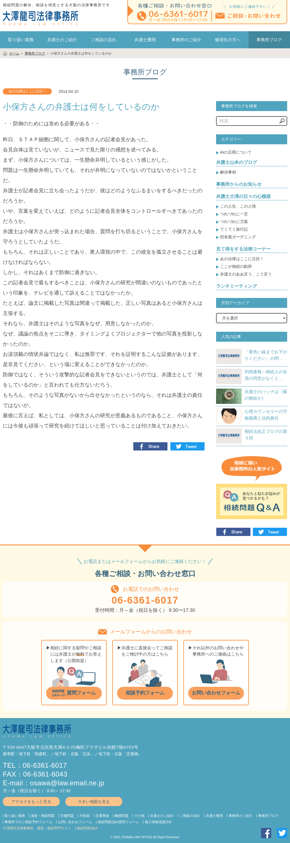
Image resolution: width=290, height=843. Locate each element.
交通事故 (102, 815)
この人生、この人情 (238, 206)
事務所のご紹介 (186, 39)
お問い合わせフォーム (75, 822)
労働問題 (67, 815)
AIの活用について (236, 152)
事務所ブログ (268, 815)
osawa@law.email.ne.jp (67, 783)
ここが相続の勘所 (236, 266)
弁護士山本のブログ (236, 162)
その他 (139, 815)
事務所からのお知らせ (239, 184)
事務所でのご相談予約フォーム (28, 822)
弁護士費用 (145, 39)
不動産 (85, 815)
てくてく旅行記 (234, 229)
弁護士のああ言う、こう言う (246, 274)
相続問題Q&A (87, 828)
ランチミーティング (236, 286)
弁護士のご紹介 (62, 39)
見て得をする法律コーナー (243, 249)
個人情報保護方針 (158, 822)
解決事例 (228, 172)
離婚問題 (122, 815)
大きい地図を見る (94, 801)
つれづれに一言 (234, 214)
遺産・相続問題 (43, 815)
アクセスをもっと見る (31, 801)
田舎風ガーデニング (238, 237)
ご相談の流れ (103, 39)
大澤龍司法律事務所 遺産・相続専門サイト (37, 828)
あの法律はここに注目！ (242, 258)
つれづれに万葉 (234, 221)
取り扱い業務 (15, 815)
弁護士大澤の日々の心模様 (243, 196)
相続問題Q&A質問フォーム (118, 822)
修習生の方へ (228, 39)
